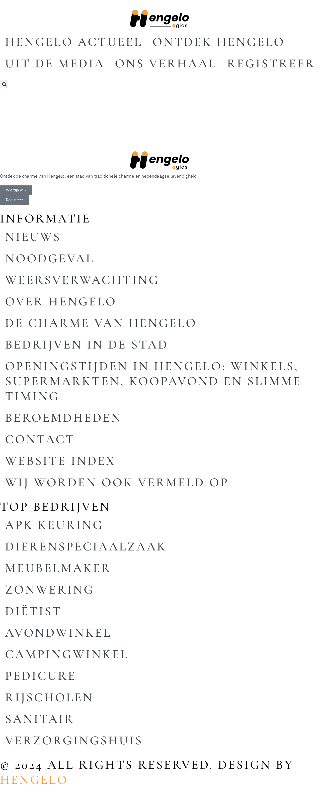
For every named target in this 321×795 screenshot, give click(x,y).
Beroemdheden (63, 417)
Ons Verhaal (166, 63)
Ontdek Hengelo (218, 41)
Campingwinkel (67, 654)
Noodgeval (49, 258)
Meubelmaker (58, 568)
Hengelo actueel (73, 41)
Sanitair (39, 718)
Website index (60, 460)
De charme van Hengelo (101, 322)
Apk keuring (54, 524)
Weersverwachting (82, 279)
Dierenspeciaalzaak (86, 546)
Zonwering (49, 589)
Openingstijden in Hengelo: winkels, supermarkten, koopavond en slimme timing (153, 381)
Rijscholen (49, 697)
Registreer (271, 63)
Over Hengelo (61, 301)
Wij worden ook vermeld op (117, 482)
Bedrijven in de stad (86, 344)
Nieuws (33, 236)
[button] (4, 84)
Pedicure (40, 675)
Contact (40, 439)
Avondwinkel (58, 632)
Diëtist (33, 611)
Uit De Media (55, 63)
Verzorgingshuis (74, 740)
